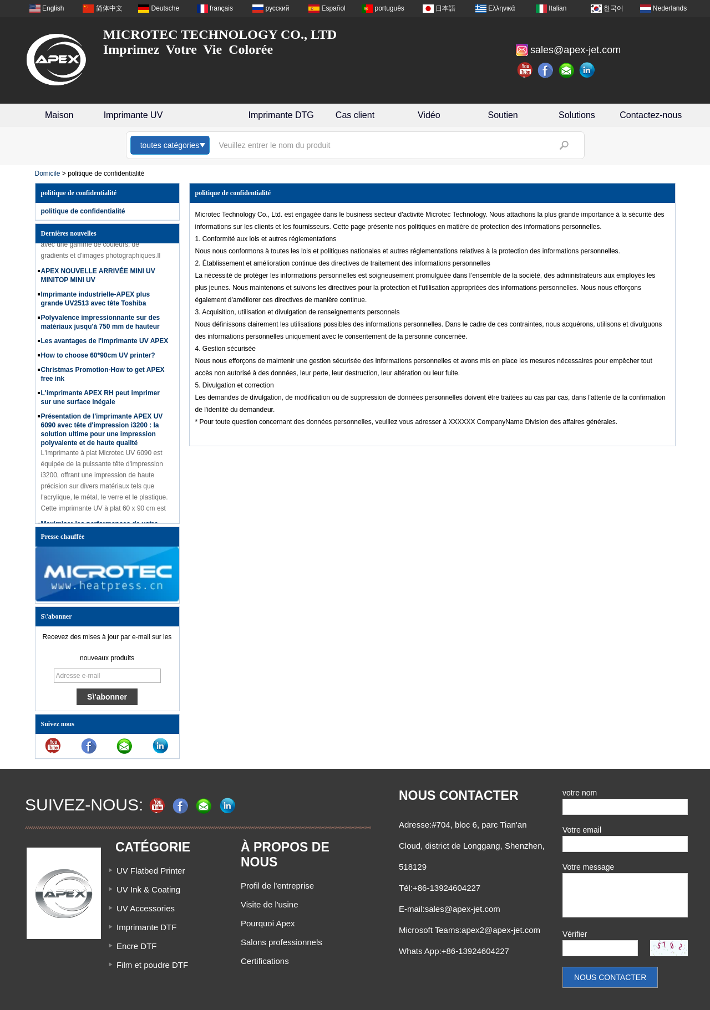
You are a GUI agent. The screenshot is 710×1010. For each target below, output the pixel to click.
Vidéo (429, 115)
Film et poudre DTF (152, 965)
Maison (59, 115)
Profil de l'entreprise (277, 885)
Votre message (588, 867)
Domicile (47, 173)
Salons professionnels (281, 942)
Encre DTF (136, 946)
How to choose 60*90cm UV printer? (98, 358)
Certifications (265, 961)
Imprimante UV (133, 115)
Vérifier (574, 934)
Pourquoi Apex (268, 923)
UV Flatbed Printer (150, 870)
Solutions (577, 115)
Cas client (355, 115)
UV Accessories (145, 908)
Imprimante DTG (281, 115)
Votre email (581, 829)
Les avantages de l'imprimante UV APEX (105, 344)
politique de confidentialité (83, 211)
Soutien (503, 115)
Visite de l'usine (269, 904)
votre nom (579, 792)
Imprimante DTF (146, 927)
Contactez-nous (651, 115)
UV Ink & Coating (148, 889)
